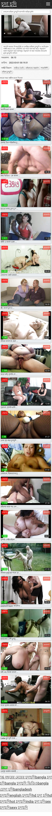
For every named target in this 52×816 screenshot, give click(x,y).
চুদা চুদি (9, 4)
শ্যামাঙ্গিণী (44, 68)
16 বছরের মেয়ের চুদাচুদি (17, 777)
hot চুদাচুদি (18, 801)
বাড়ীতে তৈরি (19, 68)
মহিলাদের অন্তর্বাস (32, 68)
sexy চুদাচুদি (19, 807)
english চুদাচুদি (21, 795)
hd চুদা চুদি (40, 795)
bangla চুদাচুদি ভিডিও (21, 783)
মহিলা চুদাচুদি (7, 72)
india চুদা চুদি (35, 801)
